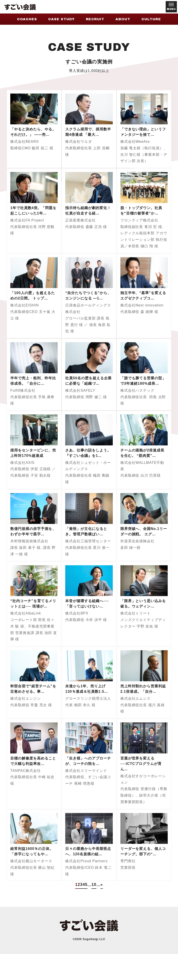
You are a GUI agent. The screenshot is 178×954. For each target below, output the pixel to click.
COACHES (27, 19)
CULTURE (151, 19)
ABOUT (122, 19)
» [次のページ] (101, 884)
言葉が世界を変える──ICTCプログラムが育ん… (141, 763)
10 (93, 884)
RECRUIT (95, 19)
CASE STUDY (61, 19)
